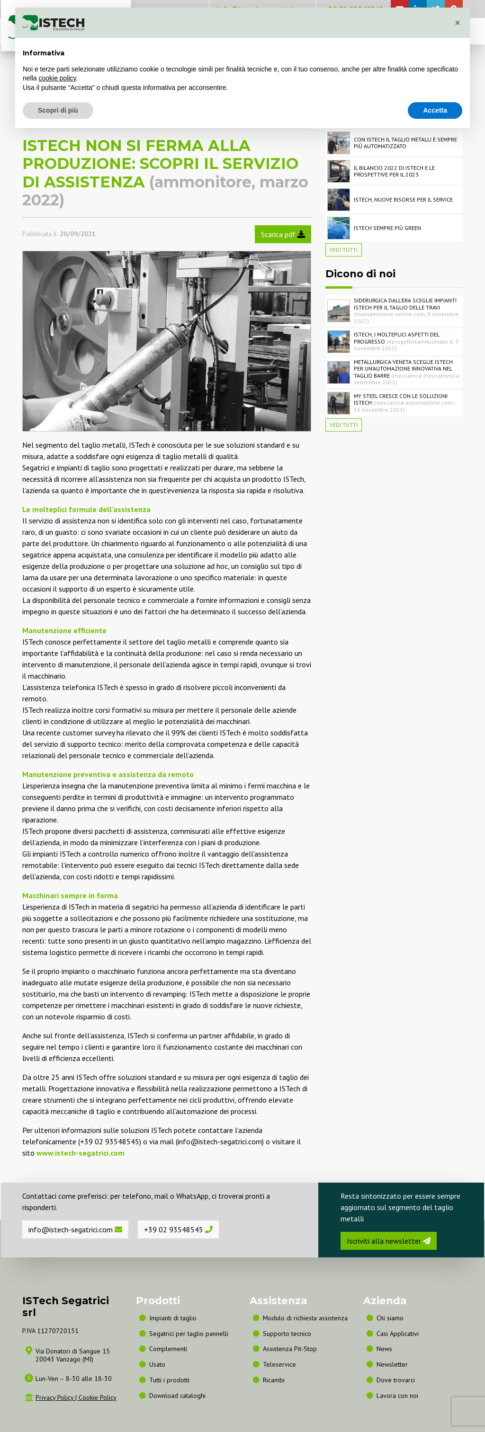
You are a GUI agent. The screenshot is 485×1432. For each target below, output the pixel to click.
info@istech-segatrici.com (75, 1229)
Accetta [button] (435, 110)
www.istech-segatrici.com (80, 1153)
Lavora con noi (397, 1395)
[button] (457, 22)
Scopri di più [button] (58, 110)
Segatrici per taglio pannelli (188, 1333)
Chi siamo (390, 1318)
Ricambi (274, 1380)
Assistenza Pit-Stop (290, 1348)
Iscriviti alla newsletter (389, 1241)
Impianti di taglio (173, 1318)
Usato (157, 1364)
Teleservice (279, 1364)
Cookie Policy (98, 1397)
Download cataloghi (177, 1395)
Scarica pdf (283, 234)
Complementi (168, 1348)
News (384, 1348)
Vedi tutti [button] (344, 249)
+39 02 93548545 (178, 1229)
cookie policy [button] (57, 78)
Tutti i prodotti (169, 1380)
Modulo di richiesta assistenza (305, 1318)
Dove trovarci (396, 1380)
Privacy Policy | (57, 1397)
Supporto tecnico (287, 1333)
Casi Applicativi (398, 1333)
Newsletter (392, 1364)
